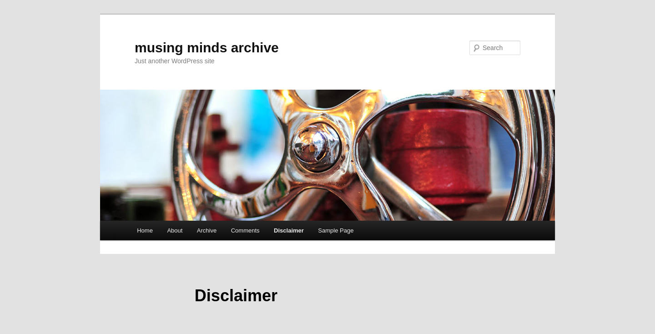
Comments (245, 230)
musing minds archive (207, 47)
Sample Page (335, 230)
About (174, 230)
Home (145, 230)
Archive (207, 230)
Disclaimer (289, 230)
